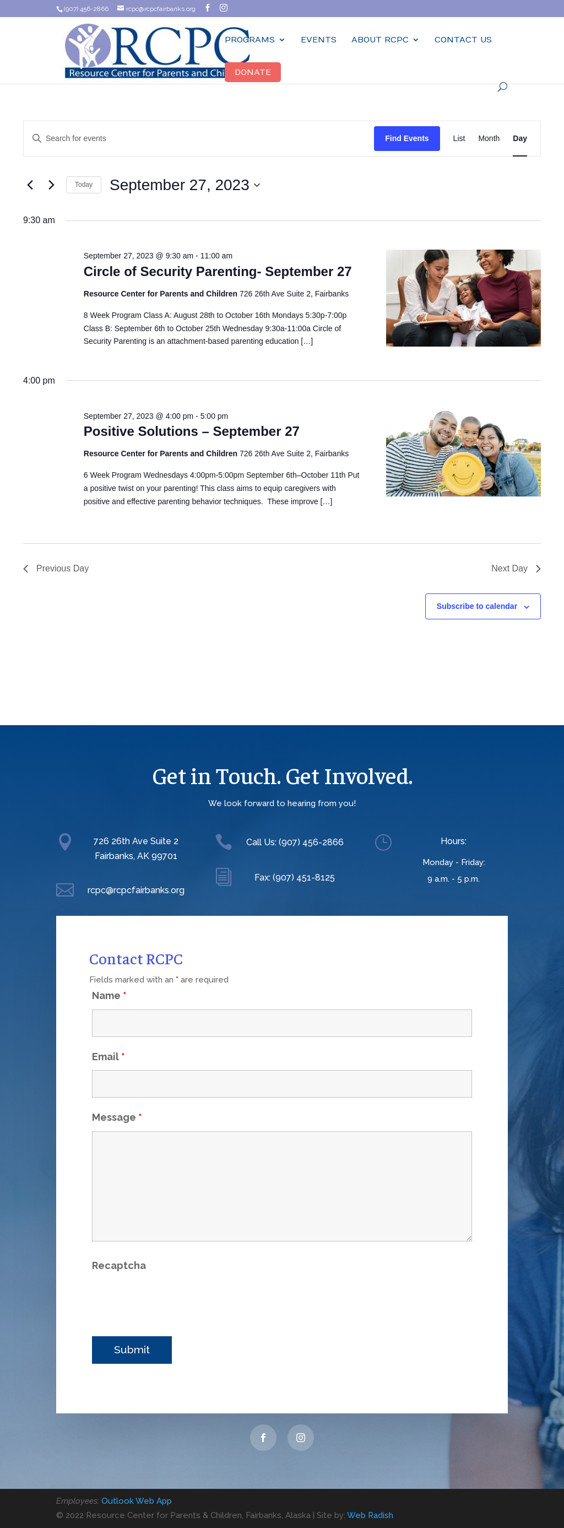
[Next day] (51, 185)
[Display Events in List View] (459, 138)
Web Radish (370, 1515)
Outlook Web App (136, 1501)
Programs (250, 40)
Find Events (407, 138)
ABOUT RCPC (380, 40)
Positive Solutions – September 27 (192, 431)
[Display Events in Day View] (520, 138)
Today (84, 184)
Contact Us (463, 40)
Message (117, 1098)
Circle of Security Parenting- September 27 (218, 271)
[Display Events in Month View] (489, 138)
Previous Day (56, 568)
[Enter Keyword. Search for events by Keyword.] (199, 138)
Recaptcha (119, 1246)
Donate (253, 72)
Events (319, 40)
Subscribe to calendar (477, 606)
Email (108, 1038)
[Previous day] (29, 185)
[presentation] (175, 1282)
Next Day (516, 568)
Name (109, 976)
